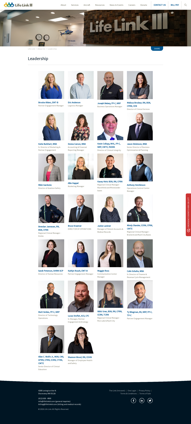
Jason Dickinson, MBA (137, 144)
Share (157, 48)
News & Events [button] (116, 5)
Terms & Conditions (128, 393)
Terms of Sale (145, 393)
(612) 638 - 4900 (44, 398)
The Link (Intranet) (117, 390)
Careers (131, 5)
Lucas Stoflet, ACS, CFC (78, 315)
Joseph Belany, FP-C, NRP (109, 103)
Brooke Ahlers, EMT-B (48, 102)
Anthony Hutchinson (136, 185)
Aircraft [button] (87, 5)
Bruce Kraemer (74, 225)
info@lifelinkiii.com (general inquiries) (54, 401)
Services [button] (75, 5)
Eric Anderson (74, 102)
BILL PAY (175, 5)
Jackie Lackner (104, 225)
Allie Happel (73, 183)
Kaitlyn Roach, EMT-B (78, 270)
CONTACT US (160, 5)
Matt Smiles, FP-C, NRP (49, 312)
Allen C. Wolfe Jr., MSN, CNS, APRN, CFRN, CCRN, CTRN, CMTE (51, 360)
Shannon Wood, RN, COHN (80, 357)
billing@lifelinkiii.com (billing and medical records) (59, 404)
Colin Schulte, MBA (135, 271)
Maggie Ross (103, 270)
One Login (132, 390)
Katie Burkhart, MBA (47, 144)
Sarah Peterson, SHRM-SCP (50, 270)
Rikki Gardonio (45, 185)
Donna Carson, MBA (77, 144)
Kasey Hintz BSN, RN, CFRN (109, 181)
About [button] (63, 5)
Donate (143, 5)
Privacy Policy (144, 390)
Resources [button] (100, 5)
